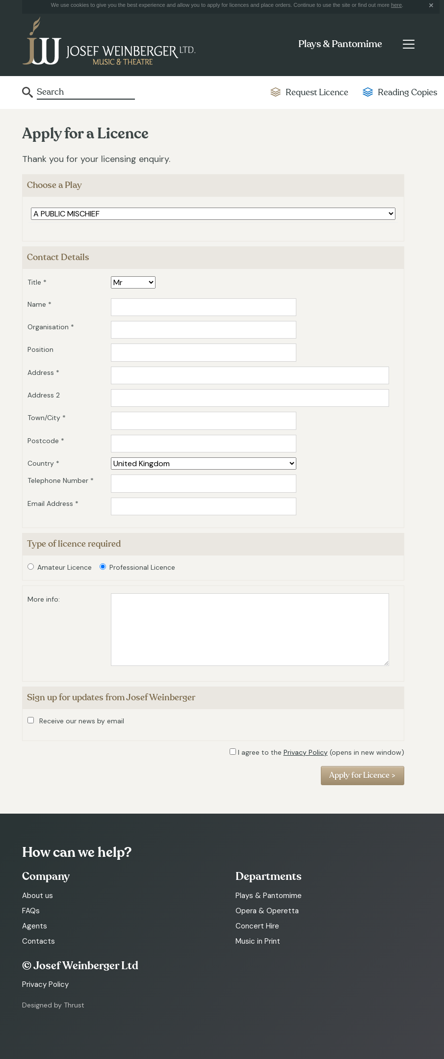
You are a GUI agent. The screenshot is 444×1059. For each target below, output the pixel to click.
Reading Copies (407, 92)
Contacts (38, 941)
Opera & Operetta (267, 911)
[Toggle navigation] (408, 44)
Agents (34, 926)
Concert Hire (257, 926)
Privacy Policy (306, 752)
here (396, 5)
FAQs (31, 911)
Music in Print (257, 941)
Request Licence (317, 92)
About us (37, 895)
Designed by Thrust (53, 1005)
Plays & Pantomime (340, 44)
